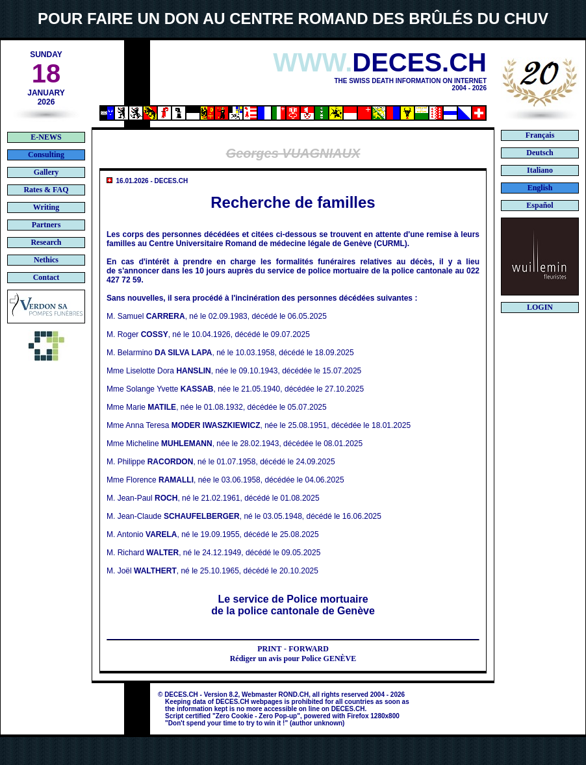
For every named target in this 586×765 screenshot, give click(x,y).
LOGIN (540, 307)
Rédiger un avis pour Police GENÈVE (293, 658)
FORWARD (308, 648)
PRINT (269, 648)
